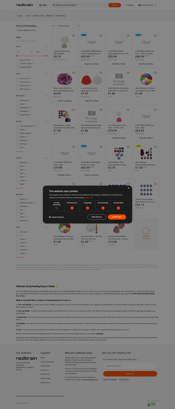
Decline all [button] (97, 217)
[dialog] (87, 204)
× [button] (128, 188)
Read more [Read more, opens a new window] (89, 197)
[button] (56, 217)
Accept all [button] (117, 217)
